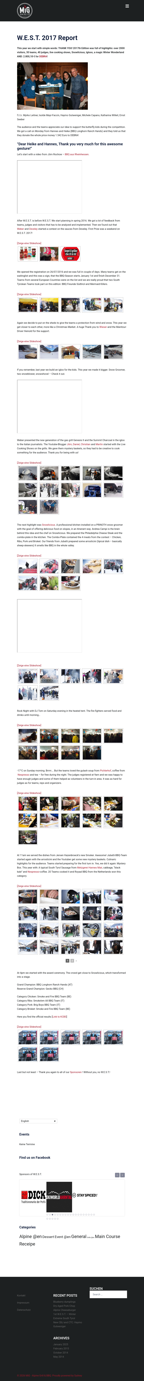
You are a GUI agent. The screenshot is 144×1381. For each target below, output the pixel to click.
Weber (20, 228)
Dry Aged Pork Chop (64, 1305)
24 (57, 1219)
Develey (33, 228)
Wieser (103, 327)
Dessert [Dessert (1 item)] (48, 1237)
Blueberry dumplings (64, 1301)
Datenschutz (24, 1309)
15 (83, 1214)
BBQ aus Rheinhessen (77, 154)
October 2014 (60, 1352)
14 (81, 1214)
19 (94, 1214)
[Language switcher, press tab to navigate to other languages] (38, 1121)
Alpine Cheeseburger (64, 1310)
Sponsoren (76, 1072)
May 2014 (58, 1356)
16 (86, 1214)
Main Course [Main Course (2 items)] (107, 1236)
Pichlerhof (105, 770)
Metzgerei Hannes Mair (89, 867)
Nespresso (24, 774)
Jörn (69, 444)
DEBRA (43, 56)
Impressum (23, 1302)
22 (52, 1219)
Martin (99, 444)
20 (47, 1219)
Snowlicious (48, 524)
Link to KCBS (59, 1016)
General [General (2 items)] (79, 1236)
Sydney (78, 1375)
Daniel (76, 444)
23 (55, 1219)
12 (76, 1214)
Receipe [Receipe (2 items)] (27, 1244)
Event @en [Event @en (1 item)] (63, 1237)
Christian (86, 444)
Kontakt (21, 1295)
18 (91, 1214)
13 (78, 1214)
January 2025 (60, 1344)
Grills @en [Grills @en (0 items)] (90, 1237)
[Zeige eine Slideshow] (29, 243)
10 (70, 1214)
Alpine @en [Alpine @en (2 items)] (30, 1236)
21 (50, 1219)
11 (73, 1214)
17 (88, 1214)
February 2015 (61, 1348)
